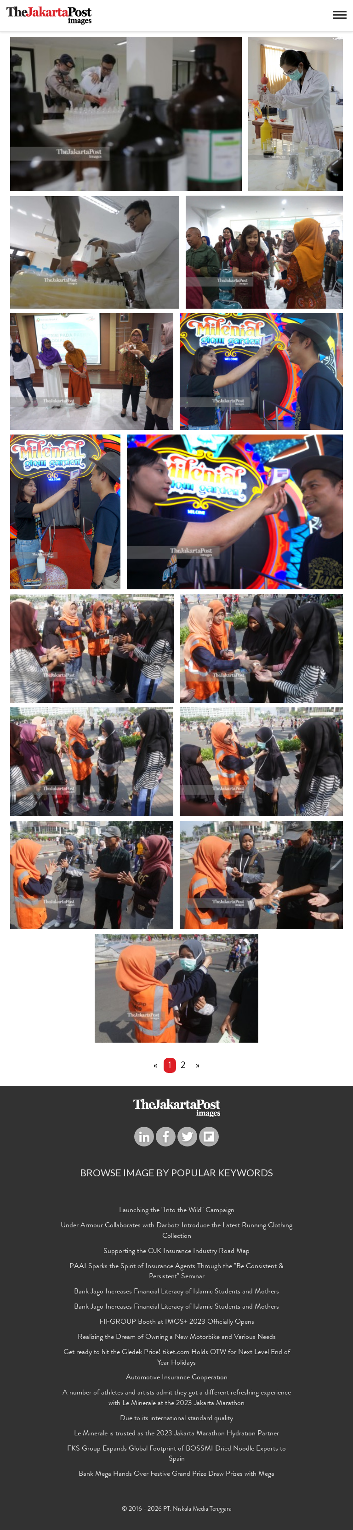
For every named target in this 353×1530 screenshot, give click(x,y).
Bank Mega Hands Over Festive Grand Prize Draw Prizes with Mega (176, 1475)
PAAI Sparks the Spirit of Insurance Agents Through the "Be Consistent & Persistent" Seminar (176, 1272)
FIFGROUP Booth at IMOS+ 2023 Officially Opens (176, 1322)
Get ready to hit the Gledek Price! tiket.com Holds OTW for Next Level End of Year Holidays (176, 1358)
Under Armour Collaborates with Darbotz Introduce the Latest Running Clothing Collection (176, 1232)
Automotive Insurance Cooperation (177, 1378)
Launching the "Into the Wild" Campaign (176, 1211)
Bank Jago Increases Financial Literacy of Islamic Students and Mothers (176, 1292)
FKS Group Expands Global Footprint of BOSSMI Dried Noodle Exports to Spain (176, 1454)
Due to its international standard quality (176, 1419)
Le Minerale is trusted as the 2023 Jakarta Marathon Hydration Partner (176, 1434)
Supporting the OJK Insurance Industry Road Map (176, 1251)
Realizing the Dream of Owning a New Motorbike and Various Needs (177, 1337)
